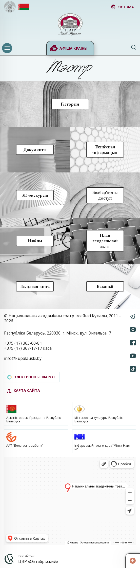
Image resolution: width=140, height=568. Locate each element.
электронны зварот (31, 377)
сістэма (122, 7)
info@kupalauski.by (23, 358)
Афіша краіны (68, 48)
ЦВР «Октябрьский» (38, 561)
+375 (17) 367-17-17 (23, 348)
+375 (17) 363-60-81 (23, 343)
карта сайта (23, 390)
